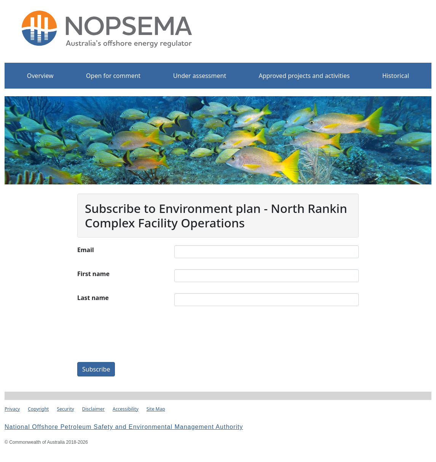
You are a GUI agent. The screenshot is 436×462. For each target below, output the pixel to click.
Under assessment (199, 75)
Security (65, 409)
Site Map (155, 409)
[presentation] (232, 338)
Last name (93, 298)
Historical (395, 75)
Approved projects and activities (304, 75)
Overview (40, 75)
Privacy (12, 409)
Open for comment (113, 75)
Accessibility (125, 409)
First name (93, 274)
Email (85, 250)
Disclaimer (93, 409)
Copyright (38, 409)
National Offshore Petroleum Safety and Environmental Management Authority (124, 427)
